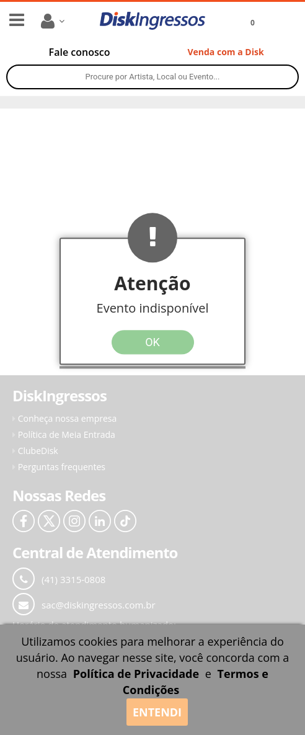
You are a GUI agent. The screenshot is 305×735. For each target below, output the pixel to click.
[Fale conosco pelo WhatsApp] (79, 52)
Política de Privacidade (136, 673)
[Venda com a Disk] (225, 52)
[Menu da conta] (54, 21)
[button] (152, 301)
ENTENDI (157, 712)
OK (152, 342)
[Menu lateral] (16, 20)
